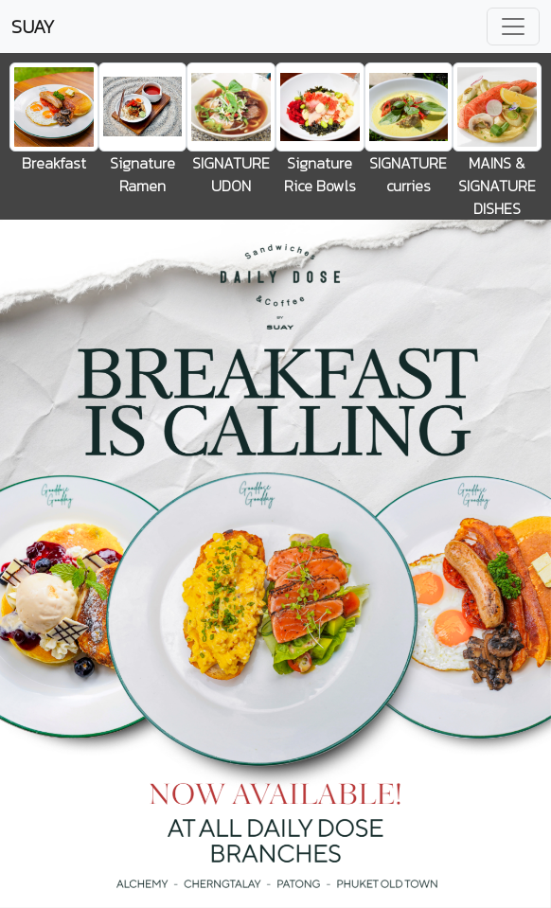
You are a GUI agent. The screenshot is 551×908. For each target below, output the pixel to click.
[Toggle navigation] (513, 26)
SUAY (33, 26)
